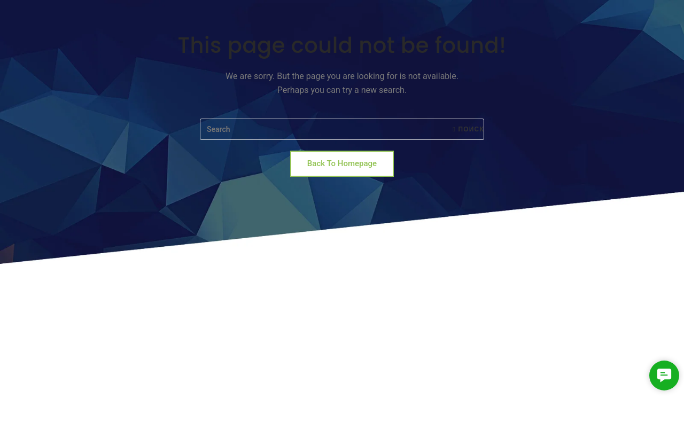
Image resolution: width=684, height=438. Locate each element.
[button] (664, 376)
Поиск (468, 129)
